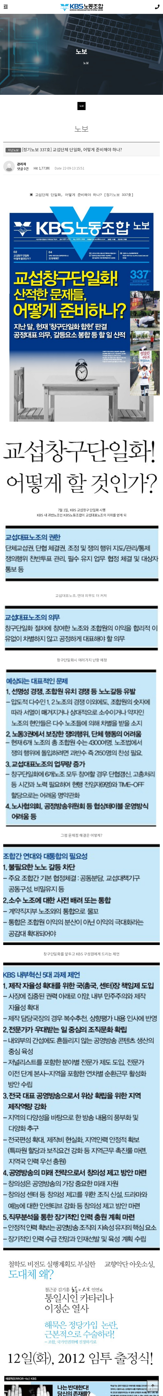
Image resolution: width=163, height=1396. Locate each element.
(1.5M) (43, 1205)
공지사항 (72, 1359)
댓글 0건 (23, 169)
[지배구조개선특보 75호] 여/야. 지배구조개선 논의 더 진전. (62, 1265)
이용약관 (34, 1359)
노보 (81, 106)
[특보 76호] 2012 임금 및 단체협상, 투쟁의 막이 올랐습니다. (63, 1254)
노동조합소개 (53, 1359)
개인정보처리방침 (12, 1359)
